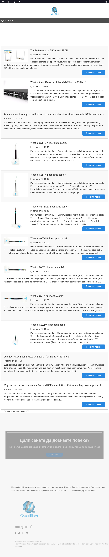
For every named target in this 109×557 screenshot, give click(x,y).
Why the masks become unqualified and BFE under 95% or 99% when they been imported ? (52, 385)
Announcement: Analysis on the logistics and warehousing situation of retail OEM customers (54, 114)
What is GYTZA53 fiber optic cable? (49, 206)
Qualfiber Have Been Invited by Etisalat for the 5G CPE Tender (37, 356)
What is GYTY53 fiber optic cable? (48, 238)
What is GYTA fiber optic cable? (47, 295)
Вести (10, 20)
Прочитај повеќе (93, 72)
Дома (3, 20)
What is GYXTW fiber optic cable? (48, 324)
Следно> (8, 411)
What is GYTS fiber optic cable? (47, 267)
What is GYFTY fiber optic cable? (48, 174)
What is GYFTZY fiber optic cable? (48, 142)
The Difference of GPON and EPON (49, 50)
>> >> (15, 411)
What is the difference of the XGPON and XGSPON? (58, 82)
